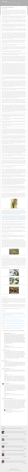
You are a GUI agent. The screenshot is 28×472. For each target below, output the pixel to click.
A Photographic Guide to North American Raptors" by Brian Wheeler (13, 321)
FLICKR (17, 6)
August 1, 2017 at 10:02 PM (12, 352)
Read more (24, 436)
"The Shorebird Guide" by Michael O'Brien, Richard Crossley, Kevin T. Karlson (14, 324)
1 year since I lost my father (5, 460)
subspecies (16, 177)
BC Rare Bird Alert (8, 6)
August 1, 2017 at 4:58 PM (11, 348)
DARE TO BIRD (4, 1)
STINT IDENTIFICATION (5, 445)
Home (4, 6)
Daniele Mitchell (7, 352)
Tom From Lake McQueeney (8, 400)
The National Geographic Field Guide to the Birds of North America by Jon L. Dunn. (16, 222)
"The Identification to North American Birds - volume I (18, 215)
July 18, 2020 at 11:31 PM (13, 412)
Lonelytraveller (7, 371)
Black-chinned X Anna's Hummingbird (19, 188)
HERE (2, 166)
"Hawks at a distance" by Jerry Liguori (19, 322)
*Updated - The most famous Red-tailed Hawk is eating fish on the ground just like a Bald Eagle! (13, 453)
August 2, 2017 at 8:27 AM (10, 377)
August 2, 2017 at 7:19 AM (12, 371)
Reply (4, 361)
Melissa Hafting (8, 412)
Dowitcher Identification (5, 438)
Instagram (13, 6)
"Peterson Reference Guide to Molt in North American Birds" (13, 216)
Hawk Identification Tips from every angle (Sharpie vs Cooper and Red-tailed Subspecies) (12, 431)
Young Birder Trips (22, 6)
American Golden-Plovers (6, 135)
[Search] (27, 2)
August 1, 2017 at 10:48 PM (9, 363)
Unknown (5, 363)
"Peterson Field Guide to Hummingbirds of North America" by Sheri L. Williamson (15, 329)
